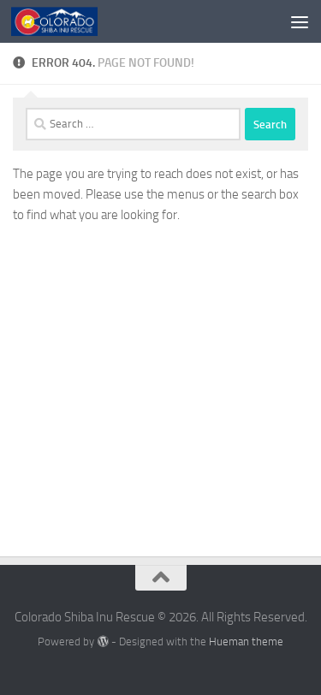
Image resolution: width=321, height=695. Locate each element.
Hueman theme (246, 641)
